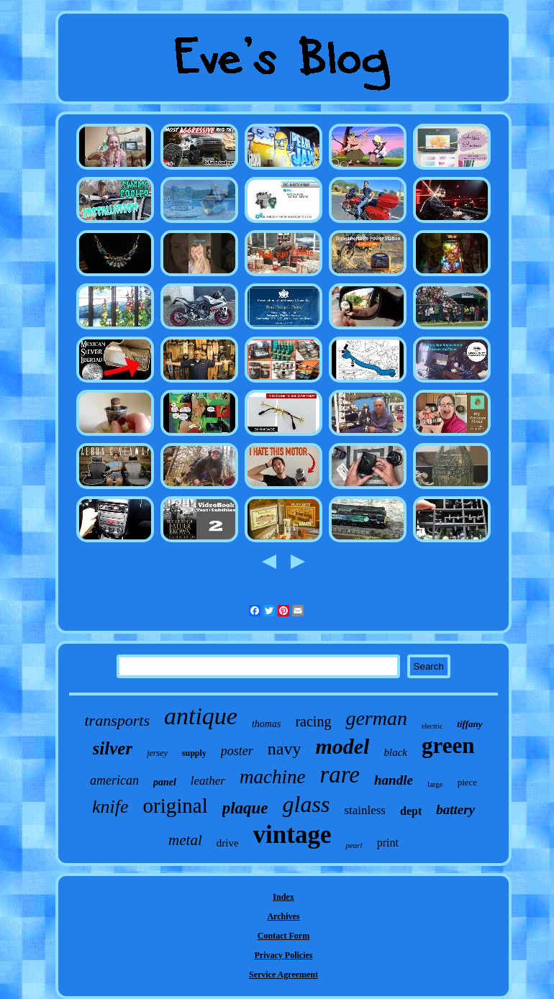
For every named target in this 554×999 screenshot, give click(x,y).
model (342, 746)
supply (194, 753)
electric (432, 726)
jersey (157, 753)
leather (208, 781)
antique (200, 716)
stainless (365, 810)
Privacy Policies (284, 955)
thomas (266, 724)
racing (313, 721)
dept (411, 811)
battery (455, 809)
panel (164, 782)
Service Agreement (283, 975)
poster (237, 751)
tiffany (469, 724)
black (395, 752)
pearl (353, 845)
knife (110, 806)
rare (339, 775)
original (174, 805)
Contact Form (283, 936)
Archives (283, 916)
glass (306, 804)
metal (185, 840)
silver (113, 748)
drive (228, 843)
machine (272, 777)
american (114, 780)
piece (467, 782)
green (448, 745)
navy (284, 748)
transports (116, 720)
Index (283, 897)
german (376, 718)
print (388, 842)
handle (393, 780)
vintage (292, 835)
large (435, 784)
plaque (245, 808)
